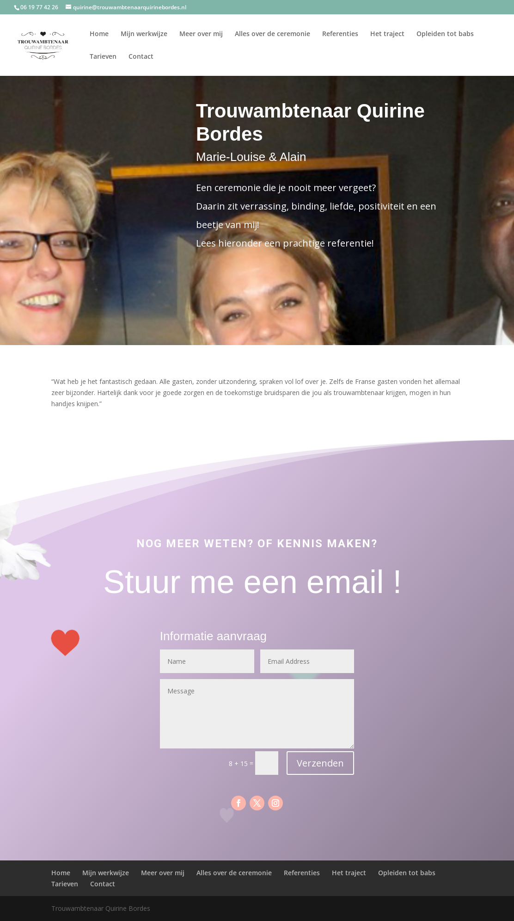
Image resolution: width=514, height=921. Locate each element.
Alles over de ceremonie (272, 34)
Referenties (340, 34)
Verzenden (320, 763)
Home (99, 34)
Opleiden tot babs (445, 34)
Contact (140, 57)
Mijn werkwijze (144, 34)
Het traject (387, 34)
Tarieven (103, 57)
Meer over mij (201, 34)
